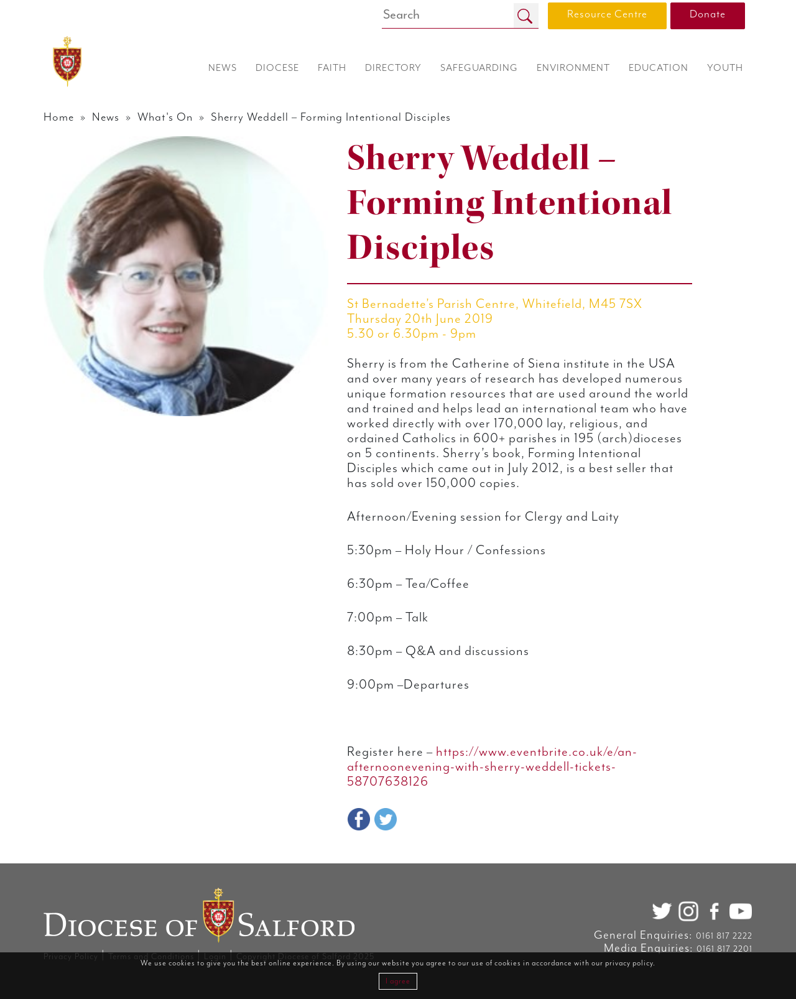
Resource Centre (607, 14)
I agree (398, 981)
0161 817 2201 (724, 949)
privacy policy (629, 963)
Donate (708, 14)
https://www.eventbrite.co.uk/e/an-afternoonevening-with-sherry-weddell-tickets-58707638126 (492, 767)
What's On (165, 117)
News (105, 117)
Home (59, 117)
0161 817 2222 (724, 936)
